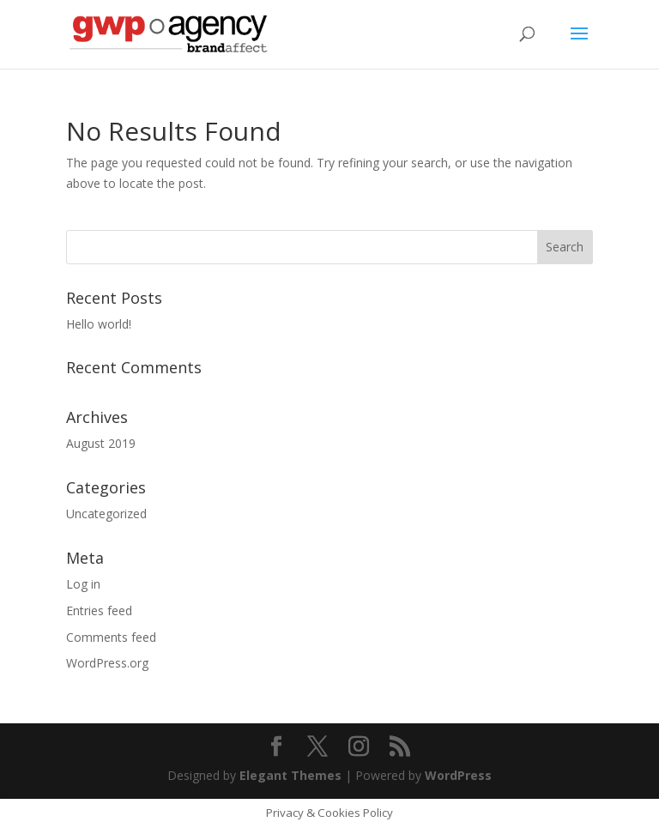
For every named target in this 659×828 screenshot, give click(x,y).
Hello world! (98, 324)
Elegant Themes (290, 775)
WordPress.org (107, 663)
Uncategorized (106, 513)
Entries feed (99, 610)
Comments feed (111, 637)
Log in (83, 584)
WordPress (458, 775)
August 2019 (101, 443)
